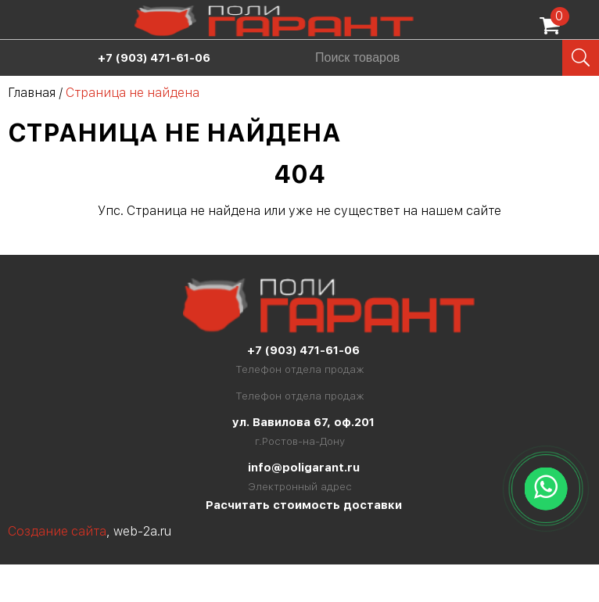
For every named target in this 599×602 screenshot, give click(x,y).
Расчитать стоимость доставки (304, 505)
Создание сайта (57, 531)
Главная (32, 92)
